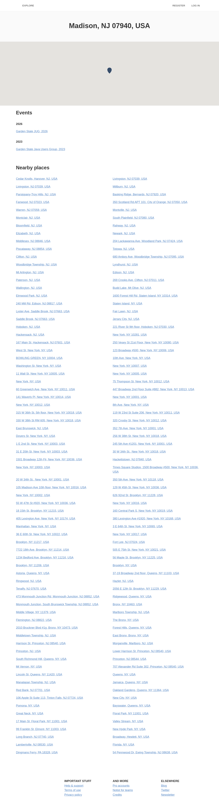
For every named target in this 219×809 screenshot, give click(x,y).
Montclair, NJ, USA (28, 217)
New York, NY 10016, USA (130, 503)
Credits (117, 794)
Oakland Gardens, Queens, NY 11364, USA (141, 690)
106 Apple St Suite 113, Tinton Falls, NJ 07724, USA (49, 697)
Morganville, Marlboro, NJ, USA (133, 643)
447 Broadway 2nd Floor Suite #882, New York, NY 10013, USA (153, 389)
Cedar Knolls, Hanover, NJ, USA (36, 178)
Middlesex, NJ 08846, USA (33, 241)
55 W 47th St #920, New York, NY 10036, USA (45, 503)
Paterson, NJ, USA (28, 280)
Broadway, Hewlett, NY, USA (131, 736)
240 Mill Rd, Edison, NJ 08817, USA (39, 303)
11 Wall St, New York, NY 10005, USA (40, 373)
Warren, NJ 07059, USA (31, 210)
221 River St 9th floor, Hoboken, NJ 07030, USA (143, 326)
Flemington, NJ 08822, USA (34, 620)
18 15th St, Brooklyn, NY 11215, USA (40, 510)
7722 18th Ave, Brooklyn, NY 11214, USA (42, 549)
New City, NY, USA (125, 697)
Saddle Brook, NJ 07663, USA (35, 319)
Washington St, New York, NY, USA (38, 365)
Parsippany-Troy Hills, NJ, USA (36, 194)
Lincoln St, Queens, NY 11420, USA (39, 674)
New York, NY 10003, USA (33, 467)
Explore (28, 5)
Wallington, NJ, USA (29, 287)
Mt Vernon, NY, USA (29, 666)
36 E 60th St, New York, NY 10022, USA (41, 534)
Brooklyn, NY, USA (125, 565)
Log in (196, 5)
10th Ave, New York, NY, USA (131, 358)
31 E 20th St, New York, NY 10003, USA (41, 451)
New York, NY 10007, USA (130, 365)
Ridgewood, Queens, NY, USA (132, 596)
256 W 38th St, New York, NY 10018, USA (140, 436)
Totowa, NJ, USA (123, 248)
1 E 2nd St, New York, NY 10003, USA (40, 443)
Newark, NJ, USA (124, 233)
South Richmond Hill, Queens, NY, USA (41, 659)
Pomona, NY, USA (27, 705)
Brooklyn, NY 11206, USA (32, 565)
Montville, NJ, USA (125, 210)
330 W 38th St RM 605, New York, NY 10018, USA (48, 420)
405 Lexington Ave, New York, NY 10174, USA (45, 518)
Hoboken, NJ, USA (28, 326)
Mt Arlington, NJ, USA (30, 272)
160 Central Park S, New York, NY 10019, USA (143, 510)
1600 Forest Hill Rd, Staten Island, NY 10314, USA (145, 295)
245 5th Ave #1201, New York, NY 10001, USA (142, 443)
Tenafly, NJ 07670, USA (31, 588)
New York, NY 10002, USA (33, 495)
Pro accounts (121, 785)
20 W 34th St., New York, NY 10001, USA (42, 479)
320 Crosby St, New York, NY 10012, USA (140, 420)
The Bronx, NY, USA (126, 620)
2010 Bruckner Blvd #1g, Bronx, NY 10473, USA (47, 627)
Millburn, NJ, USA (124, 186)
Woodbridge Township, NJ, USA (36, 264)
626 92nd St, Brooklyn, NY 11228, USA (138, 495)
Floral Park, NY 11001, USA (131, 713)
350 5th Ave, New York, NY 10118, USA (138, 479)
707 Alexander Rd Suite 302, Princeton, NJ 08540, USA (148, 666)
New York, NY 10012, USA (33, 404)
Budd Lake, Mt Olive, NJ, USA (132, 287)
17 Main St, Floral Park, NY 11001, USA (41, 721)
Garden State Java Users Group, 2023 (40, 149)
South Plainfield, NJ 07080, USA (133, 217)
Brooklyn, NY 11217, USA (32, 542)
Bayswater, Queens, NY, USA (131, 705)
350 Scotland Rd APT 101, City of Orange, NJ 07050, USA (150, 202)
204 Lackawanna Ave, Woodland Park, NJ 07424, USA (148, 241)
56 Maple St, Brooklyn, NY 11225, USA (138, 557)
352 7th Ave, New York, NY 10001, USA (138, 428)
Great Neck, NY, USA (29, 713)
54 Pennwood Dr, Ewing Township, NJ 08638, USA (145, 752)
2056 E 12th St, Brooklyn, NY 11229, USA (139, 588)
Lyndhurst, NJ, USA (125, 264)
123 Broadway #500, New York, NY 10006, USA (143, 350)
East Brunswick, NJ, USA (32, 428)
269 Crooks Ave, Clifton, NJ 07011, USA (138, 280)
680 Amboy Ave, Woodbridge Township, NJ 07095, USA (148, 256)
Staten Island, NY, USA (127, 303)
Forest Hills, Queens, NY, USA (132, 627)
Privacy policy (73, 794)
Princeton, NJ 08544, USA (129, 659)
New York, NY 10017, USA (130, 534)
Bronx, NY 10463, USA (127, 604)
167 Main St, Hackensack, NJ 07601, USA (43, 342)
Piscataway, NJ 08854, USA (34, 248)
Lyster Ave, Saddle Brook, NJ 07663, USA (43, 311)
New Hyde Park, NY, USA (129, 729)
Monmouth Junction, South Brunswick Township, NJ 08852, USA (57, 604)
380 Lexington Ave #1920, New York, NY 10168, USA (147, 518)
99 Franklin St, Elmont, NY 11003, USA (41, 729)
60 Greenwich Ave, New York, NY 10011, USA (45, 389)
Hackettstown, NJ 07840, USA (132, 459)
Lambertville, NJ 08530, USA (34, 744)
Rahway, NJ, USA (124, 225)
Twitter (165, 790)
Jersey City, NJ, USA (126, 319)
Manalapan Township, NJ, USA (36, 682)
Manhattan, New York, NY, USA (36, 526)
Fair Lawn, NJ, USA (125, 311)
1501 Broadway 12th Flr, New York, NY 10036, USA (49, 459)
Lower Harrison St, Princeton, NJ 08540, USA (142, 651)
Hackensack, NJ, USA (30, 334)
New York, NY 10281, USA (130, 334)
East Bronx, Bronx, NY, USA (131, 635)
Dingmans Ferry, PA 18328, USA (37, 752)
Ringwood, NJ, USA (28, 581)
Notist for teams (123, 790)
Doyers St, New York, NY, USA (35, 436)
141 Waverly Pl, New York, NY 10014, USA (43, 397)
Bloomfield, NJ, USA (29, 225)
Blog (164, 785)
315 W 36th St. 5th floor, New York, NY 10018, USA (49, 412)
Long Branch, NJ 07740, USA (35, 736)
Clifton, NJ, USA (26, 256)
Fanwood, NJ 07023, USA (32, 202)
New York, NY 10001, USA (130, 397)
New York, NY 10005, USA (130, 373)
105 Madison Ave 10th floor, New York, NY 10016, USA (51, 487)
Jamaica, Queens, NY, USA (130, 682)
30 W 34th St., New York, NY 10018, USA (139, 451)
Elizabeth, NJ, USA (28, 233)
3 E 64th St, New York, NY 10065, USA (138, 526)
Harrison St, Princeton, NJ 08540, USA (41, 643)
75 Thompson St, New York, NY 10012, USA (141, 381)
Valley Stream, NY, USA (128, 721)
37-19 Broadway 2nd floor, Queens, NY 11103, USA (146, 573)
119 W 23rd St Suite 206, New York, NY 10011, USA (146, 412)
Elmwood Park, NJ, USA (31, 295)
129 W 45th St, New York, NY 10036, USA (140, 487)
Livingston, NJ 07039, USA (130, 178)
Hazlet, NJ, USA (123, 581)
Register (178, 5)
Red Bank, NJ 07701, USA (33, 690)
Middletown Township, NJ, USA (36, 635)
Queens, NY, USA (124, 674)
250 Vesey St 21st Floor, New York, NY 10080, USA (146, 342)
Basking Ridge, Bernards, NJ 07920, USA (139, 194)
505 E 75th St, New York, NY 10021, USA (139, 549)
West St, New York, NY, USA (34, 350)
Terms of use (72, 790)
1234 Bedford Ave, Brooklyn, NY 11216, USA (45, 557)
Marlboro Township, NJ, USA (131, 612)
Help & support (73, 785)
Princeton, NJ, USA (28, 651)
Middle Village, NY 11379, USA (36, 612)
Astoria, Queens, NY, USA (32, 573)
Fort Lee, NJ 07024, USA (129, 542)
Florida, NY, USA (123, 744)
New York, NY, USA (28, 381)
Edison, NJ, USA (123, 272)
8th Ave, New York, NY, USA (131, 404)
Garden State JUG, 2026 (32, 131)
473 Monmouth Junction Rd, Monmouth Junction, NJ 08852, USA (57, 596)
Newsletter (168, 794)
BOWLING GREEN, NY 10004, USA (39, 358)
